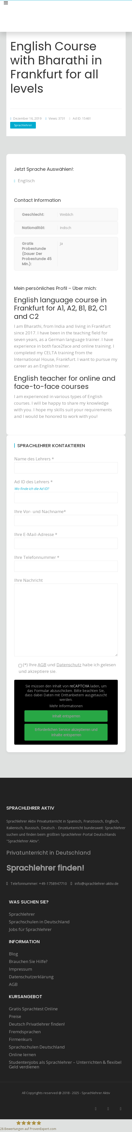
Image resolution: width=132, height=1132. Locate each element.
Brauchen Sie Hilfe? (28, 961)
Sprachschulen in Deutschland (39, 921)
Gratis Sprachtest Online (33, 1009)
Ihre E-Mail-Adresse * (66, 538)
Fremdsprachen (25, 1031)
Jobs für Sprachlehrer (30, 929)
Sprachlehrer (23, 125)
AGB (13, 984)
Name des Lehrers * (66, 463)
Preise (15, 1016)
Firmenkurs (20, 1039)
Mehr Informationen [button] (66, 706)
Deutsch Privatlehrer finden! (37, 1024)
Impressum (20, 969)
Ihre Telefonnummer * (66, 561)
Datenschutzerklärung (31, 976)
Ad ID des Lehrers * (66, 489)
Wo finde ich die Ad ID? (31, 488)
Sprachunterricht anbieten (102, 8)
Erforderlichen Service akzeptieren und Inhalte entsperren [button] (66, 732)
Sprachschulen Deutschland (37, 1047)
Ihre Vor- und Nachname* (66, 515)
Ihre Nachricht (66, 583)
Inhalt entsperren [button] (66, 715)
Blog (13, 954)
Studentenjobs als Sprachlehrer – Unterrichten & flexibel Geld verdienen (65, 1064)
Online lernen (22, 1054)
